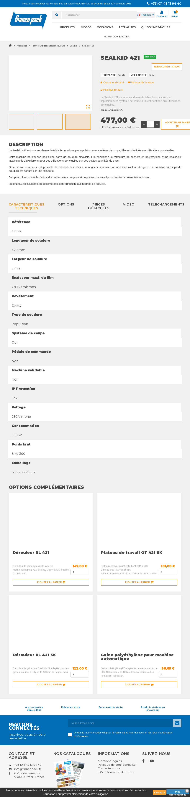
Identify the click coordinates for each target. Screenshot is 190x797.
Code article (138, 74)
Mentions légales (110, 761)
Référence (108, 74)
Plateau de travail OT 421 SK (131, 552)
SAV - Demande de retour (116, 772)
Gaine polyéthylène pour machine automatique (137, 657)
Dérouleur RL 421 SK (34, 655)
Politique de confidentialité (117, 764)
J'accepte (159, 792)
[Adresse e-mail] (120, 723)
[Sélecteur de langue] (145, 15)
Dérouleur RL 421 (31, 552)
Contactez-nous (109, 768)
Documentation (167, 66)
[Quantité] (150, 124)
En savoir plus (112, 110)
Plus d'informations (177, 792)
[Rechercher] (99, 15)
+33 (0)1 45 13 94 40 (164, 3)
